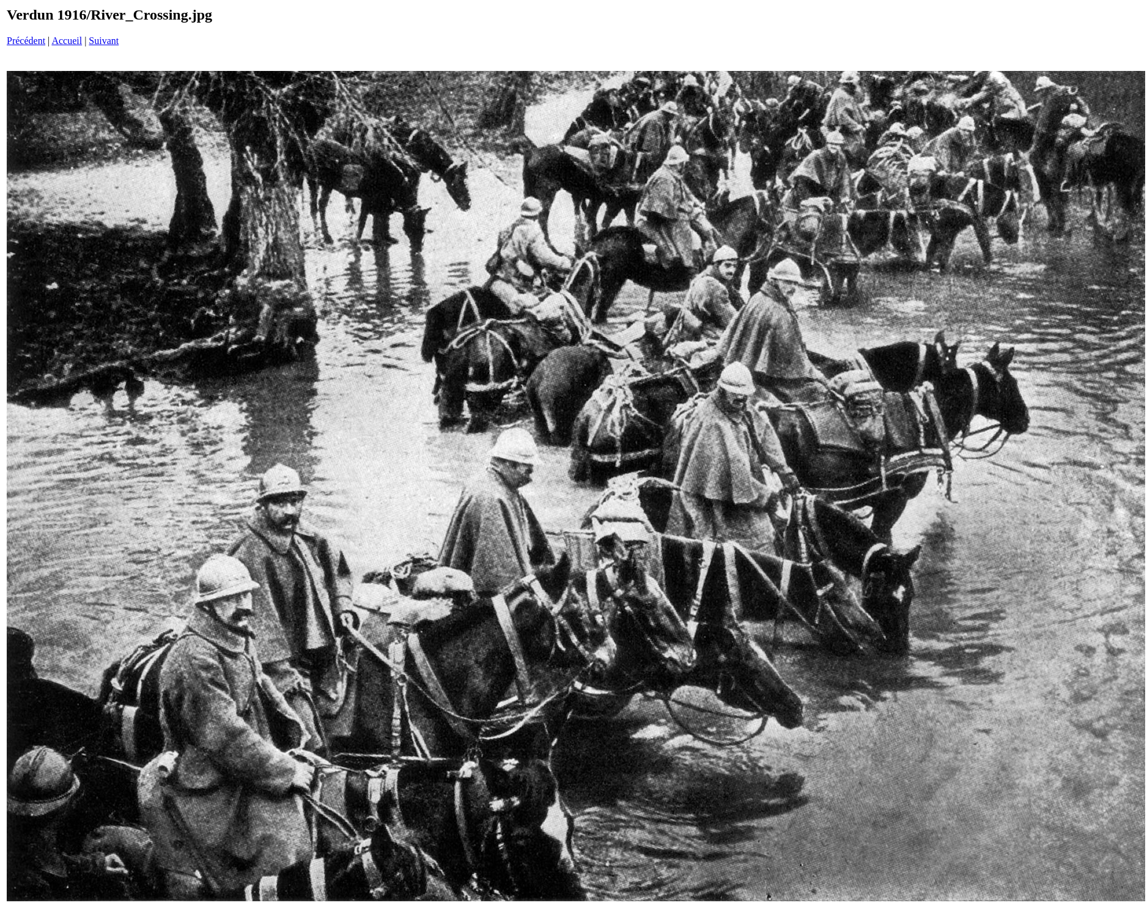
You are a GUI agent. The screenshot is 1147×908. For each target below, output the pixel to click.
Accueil (66, 40)
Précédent (26, 40)
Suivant (104, 40)
